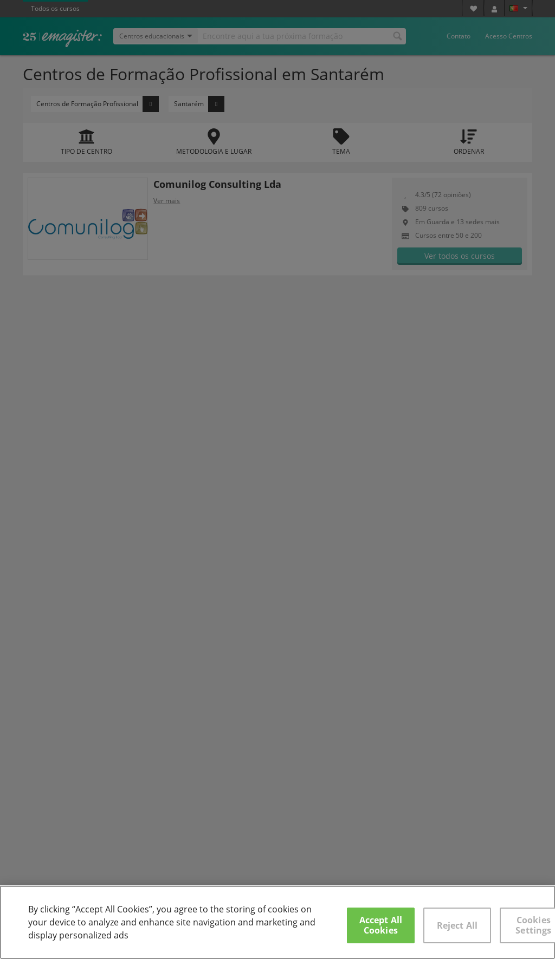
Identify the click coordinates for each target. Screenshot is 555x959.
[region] (277, 922)
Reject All (457, 925)
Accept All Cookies (381, 925)
